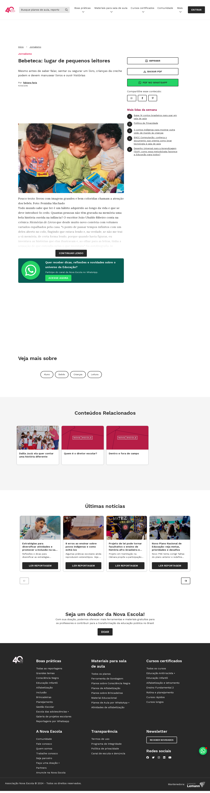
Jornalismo (35, 47)
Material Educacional (104, 699)
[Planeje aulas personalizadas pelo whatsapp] (203, 751)
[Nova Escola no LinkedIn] (164, 759)
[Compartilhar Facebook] (142, 98)
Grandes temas (45, 674)
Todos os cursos (156, 670)
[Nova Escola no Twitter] (153, 759)
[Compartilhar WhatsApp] (131, 98)
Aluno (47, 374)
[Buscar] (41, 10)
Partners (41, 769)
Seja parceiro (44, 759)
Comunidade (165, 7)
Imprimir (152, 60)
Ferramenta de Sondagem (107, 680)
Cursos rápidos (155, 698)
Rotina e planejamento (160, 694)
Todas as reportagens (49, 670)
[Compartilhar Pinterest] (152, 98)
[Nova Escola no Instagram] (159, 759)
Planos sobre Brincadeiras (107, 694)
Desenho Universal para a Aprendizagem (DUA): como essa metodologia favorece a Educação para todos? (152, 151)
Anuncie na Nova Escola (51, 774)
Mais (180, 9)
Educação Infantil (47, 684)
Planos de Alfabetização (105, 689)
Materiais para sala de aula (110, 9)
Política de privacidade (105, 750)
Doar (105, 633)
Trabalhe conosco (47, 755)
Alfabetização (44, 689)
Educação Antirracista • (160, 674)
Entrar (196, 9)
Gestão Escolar (45, 708)
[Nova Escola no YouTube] (169, 759)
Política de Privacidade (142, 124)
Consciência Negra (47, 679)
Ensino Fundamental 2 (160, 689)
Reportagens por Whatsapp (52, 722)
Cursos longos (155, 703)
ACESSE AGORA (58, 277)
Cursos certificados (142, 9)
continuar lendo (71, 253)
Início (21, 47)
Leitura (94, 374)
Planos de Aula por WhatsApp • (110, 704)
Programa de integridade (106, 745)
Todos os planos (101, 675)
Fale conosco (44, 745)
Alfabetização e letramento (163, 684)
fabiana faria (30, 82)
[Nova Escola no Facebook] (147, 759)
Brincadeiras (43, 698)
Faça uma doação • (48, 764)
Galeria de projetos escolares (53, 718)
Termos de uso (100, 740)
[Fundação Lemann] (196, 786)
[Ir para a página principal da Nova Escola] (10, 9)
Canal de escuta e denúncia (108, 755)
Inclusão (41, 694)
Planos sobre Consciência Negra (110, 685)
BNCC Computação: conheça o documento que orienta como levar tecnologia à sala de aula (149, 140)
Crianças (78, 374)
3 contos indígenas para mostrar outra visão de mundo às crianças (151, 131)
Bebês (61, 374)
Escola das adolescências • (52, 713)
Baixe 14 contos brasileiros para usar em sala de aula (152, 117)
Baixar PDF (153, 71)
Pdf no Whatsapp (152, 82)
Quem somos (44, 750)
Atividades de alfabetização (107, 709)
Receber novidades (162, 741)
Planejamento (44, 703)
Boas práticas (82, 9)
